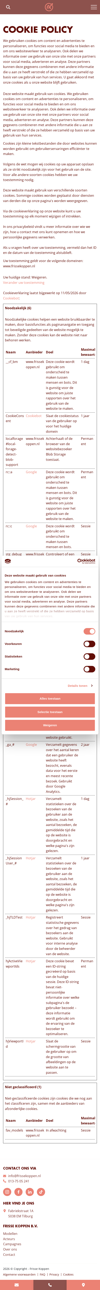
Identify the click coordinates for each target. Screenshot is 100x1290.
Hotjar (31, 798)
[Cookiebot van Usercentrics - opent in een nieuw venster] (77, 561)
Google (31, 472)
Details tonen (77, 685)
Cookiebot (11, 298)
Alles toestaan (50, 698)
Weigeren (50, 725)
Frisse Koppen (49, 7)
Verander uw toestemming (23, 282)
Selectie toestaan (50, 712)
